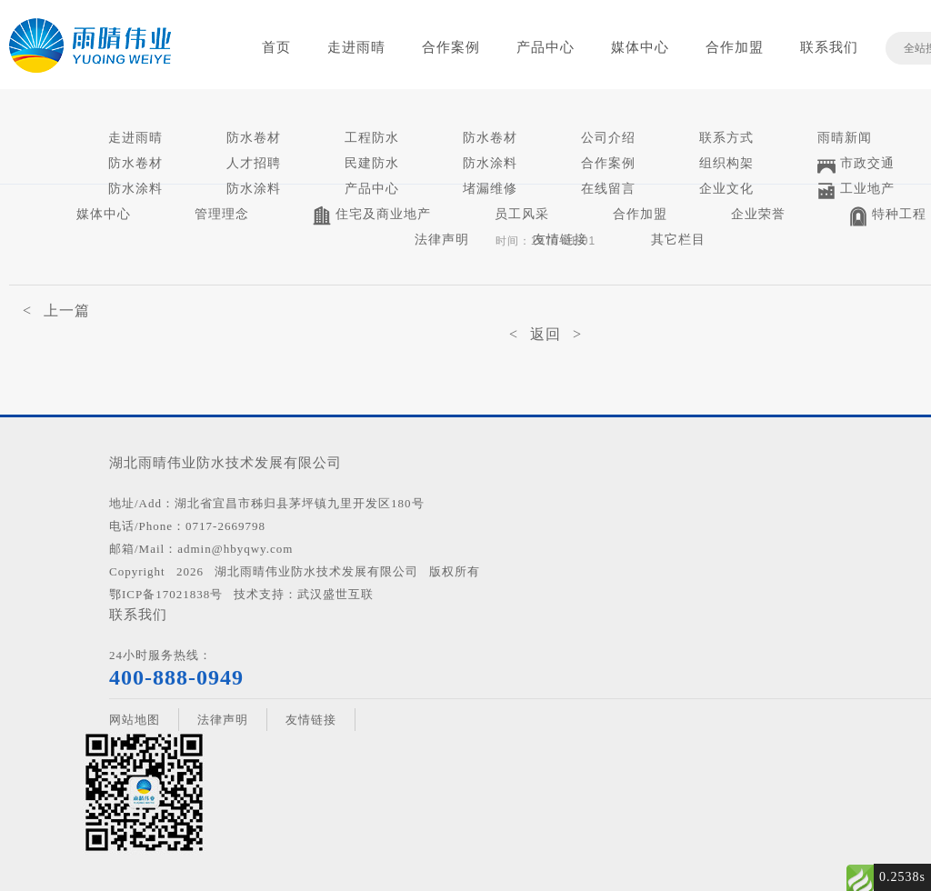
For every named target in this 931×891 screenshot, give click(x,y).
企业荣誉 (758, 214)
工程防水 (372, 138)
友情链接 (560, 239)
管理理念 (222, 214)
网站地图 (134, 719)
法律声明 (442, 239)
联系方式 (726, 138)
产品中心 (545, 47)
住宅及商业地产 (372, 216)
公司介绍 (608, 138)
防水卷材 (253, 138)
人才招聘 (253, 163)
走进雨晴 (356, 47)
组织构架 (726, 163)
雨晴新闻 (844, 138)
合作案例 (451, 47)
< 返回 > (545, 334)
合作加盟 (735, 47)
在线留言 (608, 188)
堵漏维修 (490, 188)
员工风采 (522, 214)
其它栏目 (678, 239)
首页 (276, 47)
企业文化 (726, 188)
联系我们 (829, 47)
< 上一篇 (56, 310)
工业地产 (856, 190)
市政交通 (856, 165)
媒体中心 (640, 47)
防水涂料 (490, 163)
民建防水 (372, 163)
